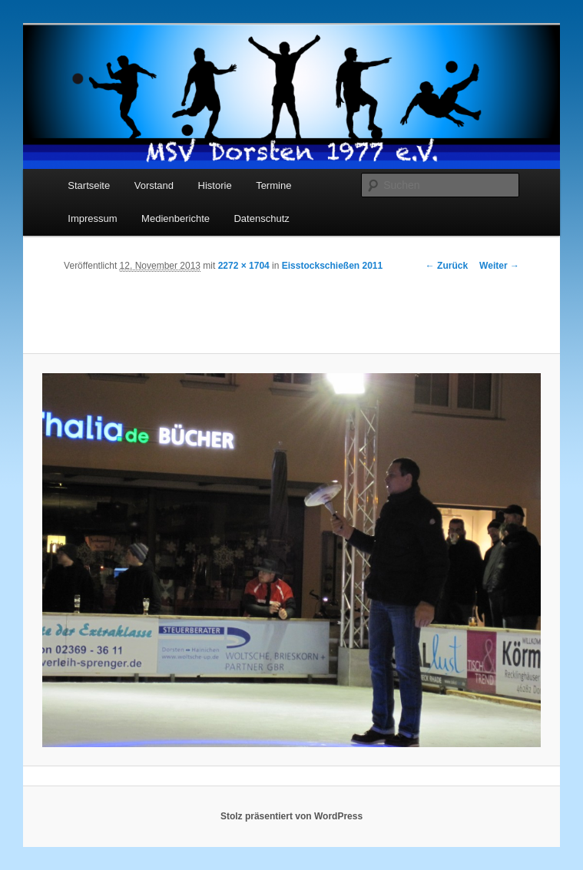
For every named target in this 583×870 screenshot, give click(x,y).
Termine (273, 185)
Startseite (89, 185)
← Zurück (447, 265)
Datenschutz (261, 218)
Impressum (92, 218)
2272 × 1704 (244, 265)
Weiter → (499, 265)
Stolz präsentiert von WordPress (291, 816)
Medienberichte (175, 218)
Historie (215, 185)
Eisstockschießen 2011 (332, 265)
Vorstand (154, 185)
